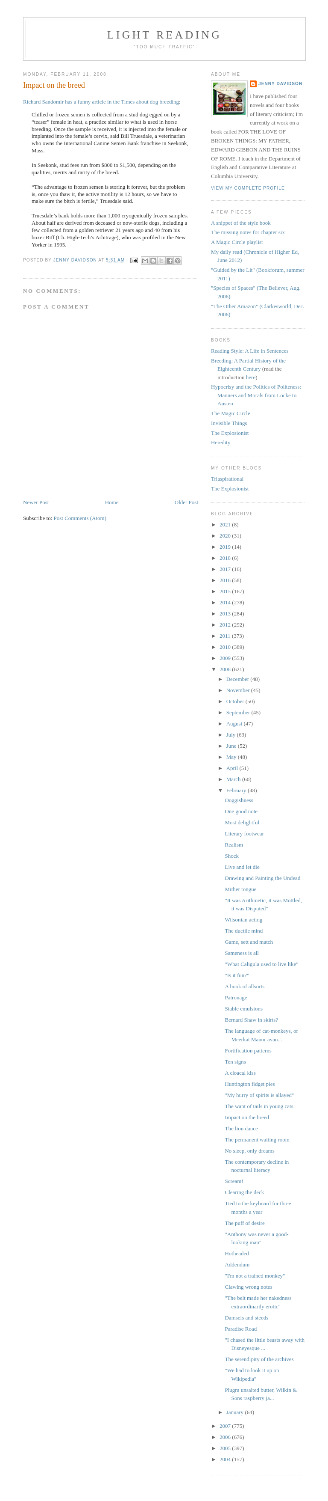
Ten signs (235, 1061)
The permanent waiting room (257, 1139)
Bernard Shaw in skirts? (251, 1020)
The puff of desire (244, 1223)
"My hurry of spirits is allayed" (259, 1095)
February (237, 790)
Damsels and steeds (246, 1317)
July (231, 734)
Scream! (234, 1181)
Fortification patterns (248, 1050)
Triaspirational (227, 479)
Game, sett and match (249, 942)
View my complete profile (248, 188)
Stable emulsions (243, 1008)
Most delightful (242, 822)
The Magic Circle (230, 413)
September (239, 712)
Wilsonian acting (243, 919)
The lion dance (241, 1128)
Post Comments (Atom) (80, 518)
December (238, 679)
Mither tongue (240, 889)
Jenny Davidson (280, 83)
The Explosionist (230, 433)
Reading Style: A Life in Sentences (250, 351)
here (250, 377)
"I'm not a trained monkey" (255, 1275)
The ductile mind (244, 930)
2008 (226, 669)
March (234, 779)
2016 (226, 580)
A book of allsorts (244, 986)
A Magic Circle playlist (237, 242)
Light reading (164, 35)
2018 (226, 558)
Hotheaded (237, 1253)
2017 (226, 569)
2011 (226, 636)
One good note (241, 811)
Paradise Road (241, 1329)
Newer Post (36, 502)
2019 (226, 547)
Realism (234, 844)
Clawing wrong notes (248, 1287)
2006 (226, 1437)
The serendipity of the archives (259, 1359)
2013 (226, 613)
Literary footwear (244, 833)
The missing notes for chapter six (248, 232)
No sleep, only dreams (249, 1150)
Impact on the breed (247, 1117)
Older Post (186, 502)
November (238, 690)
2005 (226, 1448)
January (235, 1412)
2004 (226, 1459)
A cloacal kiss (240, 1073)
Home (112, 502)
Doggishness (239, 800)
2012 (226, 624)
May (232, 757)
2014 (226, 602)
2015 (226, 591)
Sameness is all (241, 953)
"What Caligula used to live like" (261, 964)
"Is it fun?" (237, 975)
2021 (226, 524)
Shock (232, 856)
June (232, 746)
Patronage (236, 997)
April (233, 768)
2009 (226, 658)
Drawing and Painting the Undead (262, 878)
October (236, 701)
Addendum (237, 1264)
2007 (226, 1426)
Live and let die (242, 867)
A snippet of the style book (241, 223)
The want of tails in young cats (259, 1106)
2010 (226, 647)
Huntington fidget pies (250, 1084)
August (235, 723)
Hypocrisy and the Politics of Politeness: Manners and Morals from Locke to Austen (256, 395)
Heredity (220, 442)
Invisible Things (229, 423)
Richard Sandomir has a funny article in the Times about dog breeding (101, 101)
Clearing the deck (244, 1192)
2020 (226, 535)
